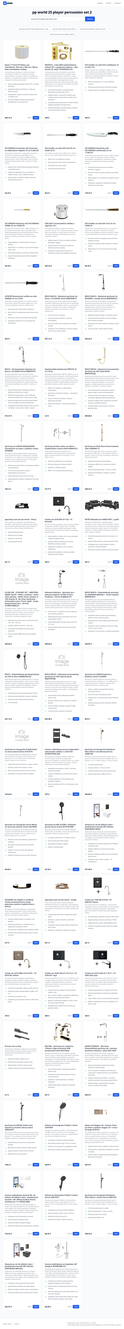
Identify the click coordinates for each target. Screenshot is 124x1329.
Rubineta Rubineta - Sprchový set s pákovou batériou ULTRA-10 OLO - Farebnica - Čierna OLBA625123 (59, 594)
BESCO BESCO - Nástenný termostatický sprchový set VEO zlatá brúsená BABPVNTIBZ (62, 676)
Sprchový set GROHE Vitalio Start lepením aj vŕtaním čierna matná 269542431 (19, 1127)
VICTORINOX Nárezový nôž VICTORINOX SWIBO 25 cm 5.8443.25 (22, 224)
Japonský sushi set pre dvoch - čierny (20, 519)
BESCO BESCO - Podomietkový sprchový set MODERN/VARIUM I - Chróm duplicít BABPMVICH (102, 594)
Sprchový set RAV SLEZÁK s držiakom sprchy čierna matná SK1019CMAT (60, 826)
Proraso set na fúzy (13, 1046)
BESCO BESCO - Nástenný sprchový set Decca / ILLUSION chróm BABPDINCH (61, 297)
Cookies (16, 1324)
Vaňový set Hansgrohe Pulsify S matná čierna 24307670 (61, 1196)
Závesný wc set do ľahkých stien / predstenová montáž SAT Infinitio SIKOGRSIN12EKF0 (99, 827)
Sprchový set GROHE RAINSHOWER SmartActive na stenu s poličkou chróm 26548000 (21, 448)
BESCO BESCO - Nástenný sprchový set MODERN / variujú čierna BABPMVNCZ (101, 297)
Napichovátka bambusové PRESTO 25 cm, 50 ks (60, 370)
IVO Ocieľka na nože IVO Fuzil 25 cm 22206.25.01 (60, 149)
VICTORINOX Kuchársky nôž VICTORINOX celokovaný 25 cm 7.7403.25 (98, 150)
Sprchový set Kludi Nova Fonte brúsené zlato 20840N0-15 (101, 447)
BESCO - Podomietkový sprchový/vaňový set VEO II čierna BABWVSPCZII (22, 675)
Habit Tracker (7, 1324)
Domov (100, 3)
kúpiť (36, 118)
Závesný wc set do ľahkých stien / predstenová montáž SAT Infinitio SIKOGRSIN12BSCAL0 (19, 1266)
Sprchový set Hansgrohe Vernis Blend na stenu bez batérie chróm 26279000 (21, 826)
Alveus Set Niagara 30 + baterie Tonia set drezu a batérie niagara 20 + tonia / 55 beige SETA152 (101, 1127)
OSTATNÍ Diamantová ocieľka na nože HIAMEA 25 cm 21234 (21, 297)
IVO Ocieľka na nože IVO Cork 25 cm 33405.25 (100, 224)
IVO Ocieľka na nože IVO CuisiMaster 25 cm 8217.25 (102, 66)
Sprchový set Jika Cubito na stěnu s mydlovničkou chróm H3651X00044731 (61, 447)
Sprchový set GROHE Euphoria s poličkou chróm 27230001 (98, 675)
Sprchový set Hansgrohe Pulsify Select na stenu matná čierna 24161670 (21, 750)
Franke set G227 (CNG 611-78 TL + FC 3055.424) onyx (100, 974)
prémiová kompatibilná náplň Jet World (92, 29)
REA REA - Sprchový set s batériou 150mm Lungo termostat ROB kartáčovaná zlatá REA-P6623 (59, 1048)
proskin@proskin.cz (97, 1325)
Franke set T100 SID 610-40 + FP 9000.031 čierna (98, 901)
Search (90, 19)
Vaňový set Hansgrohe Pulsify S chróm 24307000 (61, 1126)
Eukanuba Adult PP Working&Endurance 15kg (33, 29)
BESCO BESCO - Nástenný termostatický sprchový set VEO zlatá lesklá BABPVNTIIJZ (102, 371)
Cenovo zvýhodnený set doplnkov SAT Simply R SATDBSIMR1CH (61, 1265)
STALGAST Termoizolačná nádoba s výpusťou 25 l (59, 224)
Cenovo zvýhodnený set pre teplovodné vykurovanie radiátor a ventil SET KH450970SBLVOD (62, 751)
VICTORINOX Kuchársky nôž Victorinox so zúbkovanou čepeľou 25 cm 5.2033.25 (22, 149)
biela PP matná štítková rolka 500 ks (64, 29)
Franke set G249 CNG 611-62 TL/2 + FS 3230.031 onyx (61, 974)
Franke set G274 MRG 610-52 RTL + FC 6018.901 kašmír (21, 974)
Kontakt (117, 3)
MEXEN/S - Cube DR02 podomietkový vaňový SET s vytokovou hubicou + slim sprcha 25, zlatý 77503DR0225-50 (61, 67)
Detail (29, 118)
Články (108, 3)
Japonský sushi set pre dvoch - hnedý (60, 900)
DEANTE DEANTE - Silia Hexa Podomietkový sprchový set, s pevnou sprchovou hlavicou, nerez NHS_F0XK (101, 1048)
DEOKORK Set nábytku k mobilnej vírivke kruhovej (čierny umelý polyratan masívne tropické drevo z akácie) (20, 903)
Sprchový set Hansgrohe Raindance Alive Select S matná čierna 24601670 (100, 1196)
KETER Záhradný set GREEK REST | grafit (102, 519)
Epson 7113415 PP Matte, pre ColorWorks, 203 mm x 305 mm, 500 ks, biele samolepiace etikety (21, 67)
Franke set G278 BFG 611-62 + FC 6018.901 (58, 520)
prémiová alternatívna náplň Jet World (62, 34)
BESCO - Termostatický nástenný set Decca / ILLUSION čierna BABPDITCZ (20, 370)
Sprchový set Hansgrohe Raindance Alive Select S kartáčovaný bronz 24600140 (100, 751)
